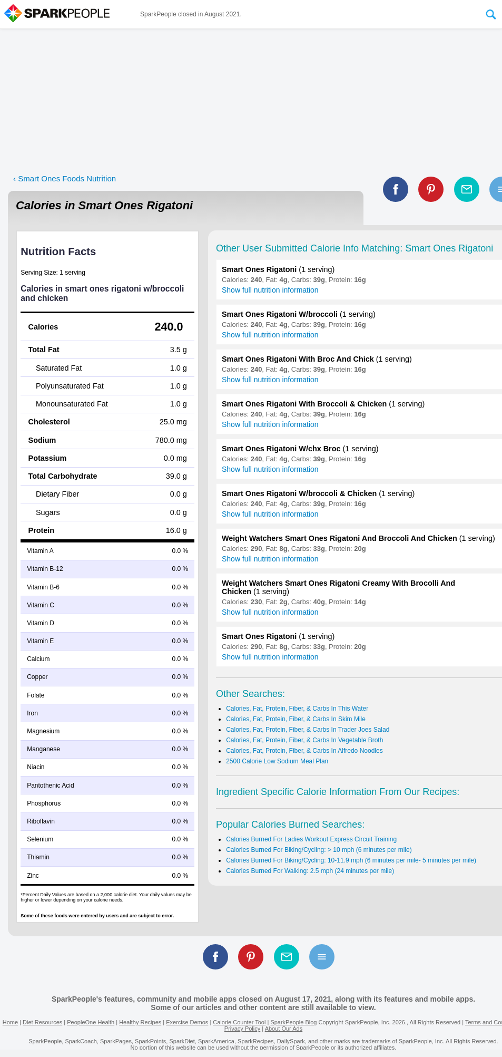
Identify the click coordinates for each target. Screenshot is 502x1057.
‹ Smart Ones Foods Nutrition (64, 178)
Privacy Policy (242, 1028)
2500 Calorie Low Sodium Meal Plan (277, 761)
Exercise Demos (187, 1022)
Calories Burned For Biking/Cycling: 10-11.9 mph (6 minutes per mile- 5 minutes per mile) (351, 860)
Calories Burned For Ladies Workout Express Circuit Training (311, 839)
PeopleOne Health (90, 1022)
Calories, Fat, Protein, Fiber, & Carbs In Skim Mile (296, 719)
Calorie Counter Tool (239, 1022)
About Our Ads (284, 1028)
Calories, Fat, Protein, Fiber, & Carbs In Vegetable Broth (304, 740)
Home (10, 1022)
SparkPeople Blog (293, 1022)
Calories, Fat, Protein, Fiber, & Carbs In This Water (297, 708)
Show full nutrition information (270, 290)
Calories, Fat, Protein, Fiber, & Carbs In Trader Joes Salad (307, 729)
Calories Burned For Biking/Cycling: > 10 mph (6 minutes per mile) (318, 850)
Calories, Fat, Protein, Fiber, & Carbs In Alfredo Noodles (304, 750)
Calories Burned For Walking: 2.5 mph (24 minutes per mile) (310, 871)
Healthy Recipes (140, 1022)
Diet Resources (42, 1022)
